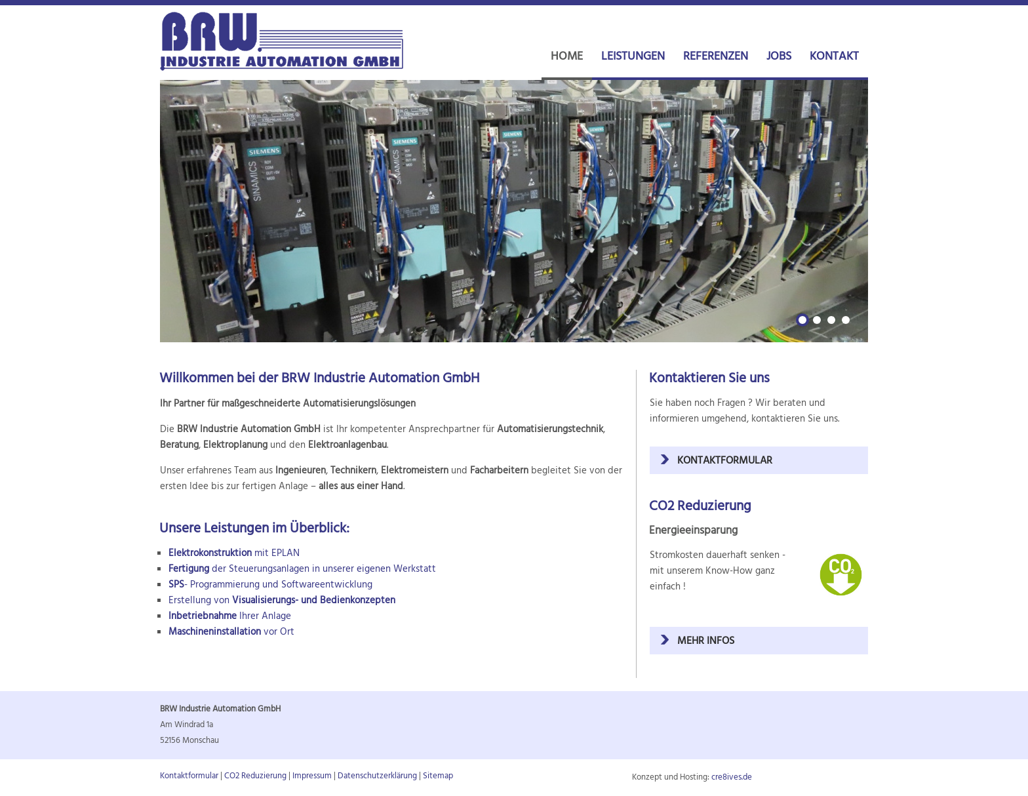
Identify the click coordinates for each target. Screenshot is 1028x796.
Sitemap (438, 776)
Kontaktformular (724, 460)
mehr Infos (705, 641)
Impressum (312, 776)
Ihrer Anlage (229, 616)
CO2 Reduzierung (255, 776)
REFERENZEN (715, 56)
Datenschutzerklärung (377, 776)
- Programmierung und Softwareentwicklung (270, 585)
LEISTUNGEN (633, 56)
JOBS (778, 56)
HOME (567, 56)
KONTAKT (834, 56)
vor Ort (231, 632)
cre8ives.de (731, 777)
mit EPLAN (234, 553)
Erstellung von (281, 600)
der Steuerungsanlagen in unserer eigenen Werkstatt (302, 569)
